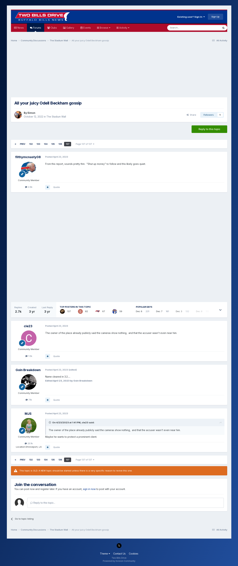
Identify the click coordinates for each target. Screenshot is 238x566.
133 (38, 144)
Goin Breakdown (28, 370)
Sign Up (215, 16)
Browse (104, 27)
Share (191, 114)
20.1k (29, 443)
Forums (36, 29)
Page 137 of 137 (85, 144)
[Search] (184, 27)
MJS (28, 413)
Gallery (70, 27)
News (20, 27)
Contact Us (119, 553)
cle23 (28, 326)
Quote (56, 187)
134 (45, 144)
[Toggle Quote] (50, 422)
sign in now (89, 489)
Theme (105, 553)
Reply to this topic (209, 129)
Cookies (133, 553)
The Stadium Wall (56, 116)
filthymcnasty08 (28, 157)
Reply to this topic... (42, 502)
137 (67, 144)
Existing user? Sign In (191, 16)
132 (31, 144)
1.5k (28, 356)
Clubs (53, 27)
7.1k (29, 399)
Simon (31, 112)
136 (60, 144)
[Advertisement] (119, 71)
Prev (22, 144)
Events (87, 27)
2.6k (28, 187)
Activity (124, 27)
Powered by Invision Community (119, 561)
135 (53, 144)
